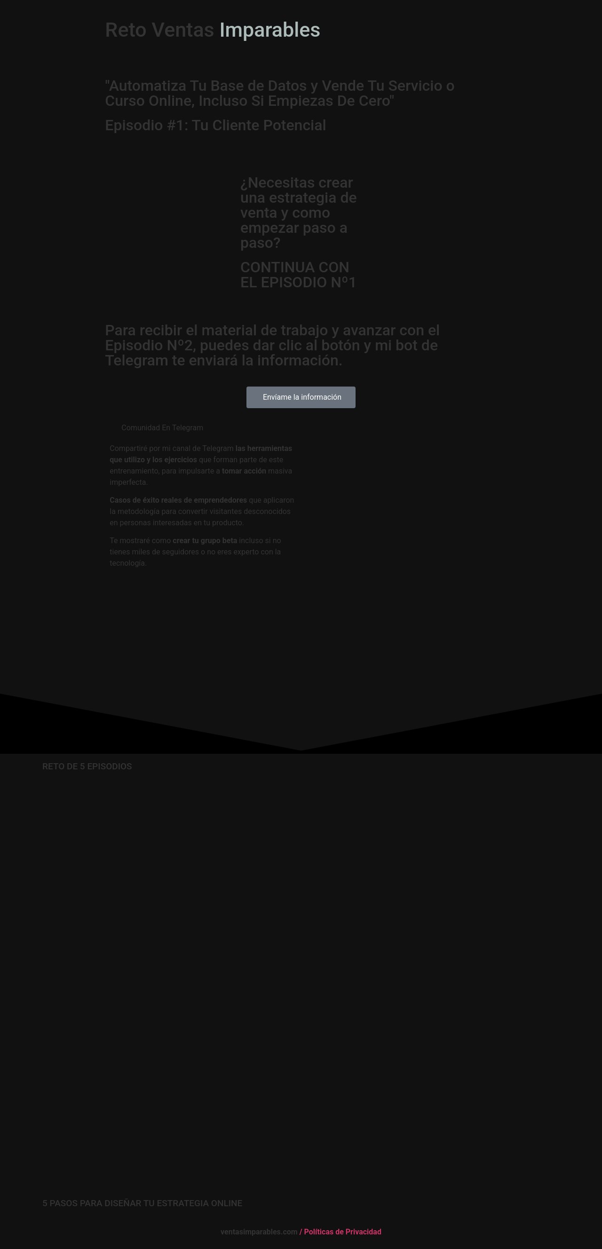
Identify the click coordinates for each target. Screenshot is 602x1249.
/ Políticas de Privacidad (339, 1231)
